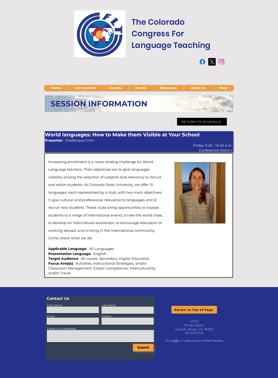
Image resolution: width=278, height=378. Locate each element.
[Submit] (143, 347)
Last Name (109, 305)
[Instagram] (221, 62)
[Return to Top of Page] (194, 310)
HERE (175, 341)
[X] (212, 62)
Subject (107, 316)
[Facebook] (202, 62)
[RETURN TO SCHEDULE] (202, 122)
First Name (54, 305)
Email (50, 316)
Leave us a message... (62, 328)
